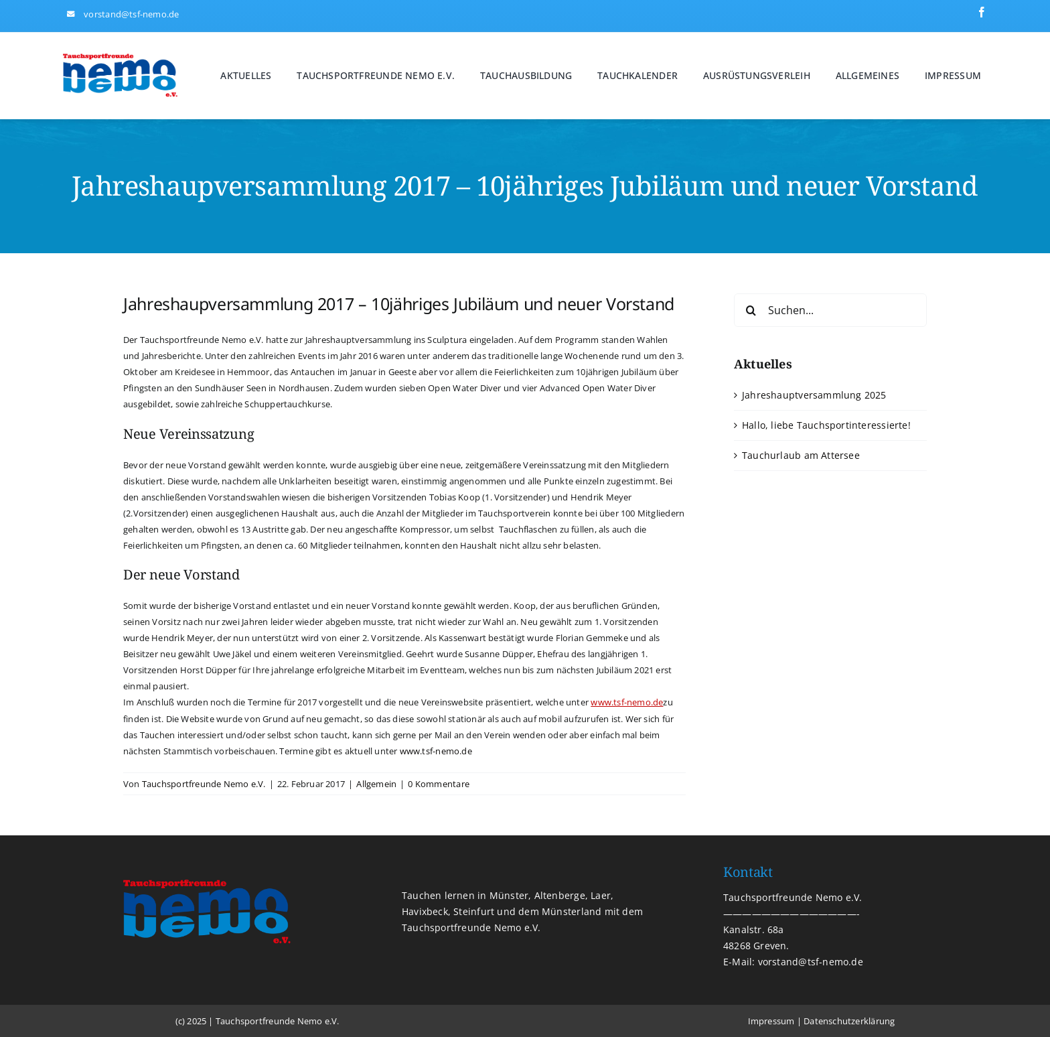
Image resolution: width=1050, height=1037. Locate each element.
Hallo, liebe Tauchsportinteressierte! (826, 425)
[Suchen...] (830, 310)
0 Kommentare (438, 784)
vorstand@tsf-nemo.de (131, 14)
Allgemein (376, 784)
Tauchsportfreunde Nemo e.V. (204, 784)
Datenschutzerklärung (849, 1021)
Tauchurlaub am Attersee (801, 455)
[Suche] (750, 310)
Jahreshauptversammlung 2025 (814, 395)
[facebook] (981, 12)
